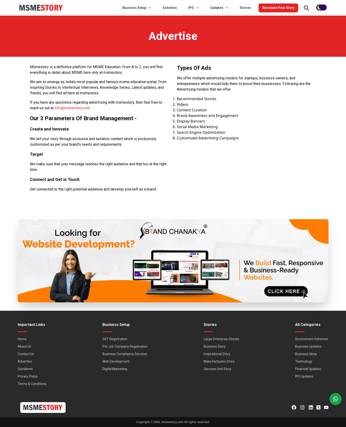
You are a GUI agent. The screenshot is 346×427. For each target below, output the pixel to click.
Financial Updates (308, 369)
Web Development (115, 361)
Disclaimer (25, 369)
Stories (245, 8)
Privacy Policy (28, 376)
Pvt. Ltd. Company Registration (125, 346)
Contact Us (26, 354)
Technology (303, 361)
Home (22, 339)
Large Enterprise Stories (221, 339)
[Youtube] (326, 407)
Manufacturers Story (219, 361)
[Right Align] (336, 399)
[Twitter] (318, 407)
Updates (219, 8)
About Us (24, 346)
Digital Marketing (114, 369)
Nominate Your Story (278, 8)
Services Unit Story (217, 369)
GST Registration (114, 339)
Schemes (170, 8)
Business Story (215, 346)
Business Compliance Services (124, 354)
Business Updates (308, 346)
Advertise (25, 361)
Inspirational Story (217, 354)
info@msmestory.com (72, 108)
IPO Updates (304, 376)
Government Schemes (311, 339)
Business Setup (136, 8)
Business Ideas (306, 354)
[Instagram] (302, 407)
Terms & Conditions (32, 384)
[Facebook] (294, 407)
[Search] (306, 8)
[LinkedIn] (310, 407)
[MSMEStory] (41, 8)
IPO (193, 8)
